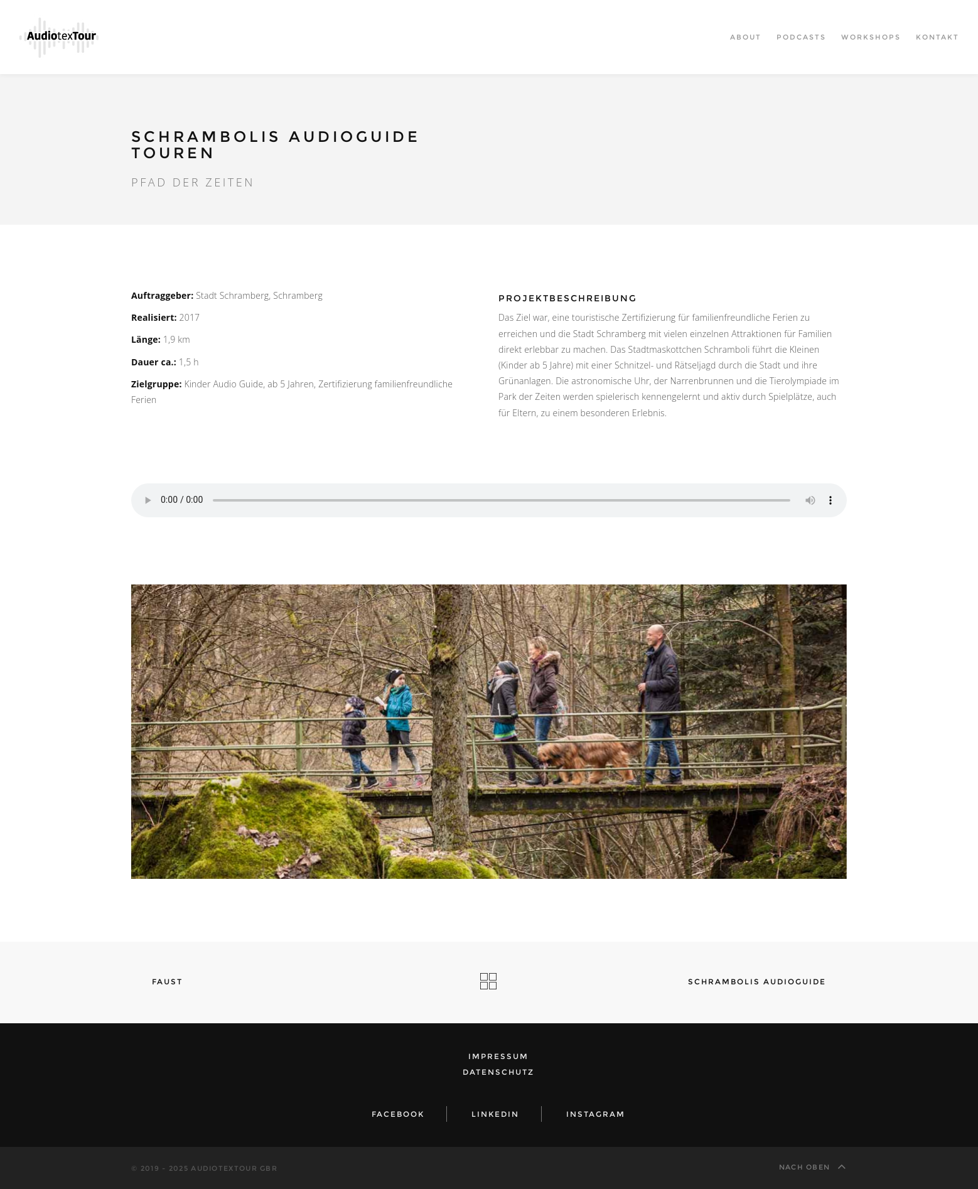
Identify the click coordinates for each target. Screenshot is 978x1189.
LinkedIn (495, 1114)
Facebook (398, 1114)
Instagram (595, 1114)
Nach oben (813, 1166)
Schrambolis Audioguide (762, 981)
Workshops (871, 37)
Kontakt (937, 37)
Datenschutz (498, 1072)
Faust (162, 981)
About (745, 37)
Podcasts (801, 37)
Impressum (498, 1056)
